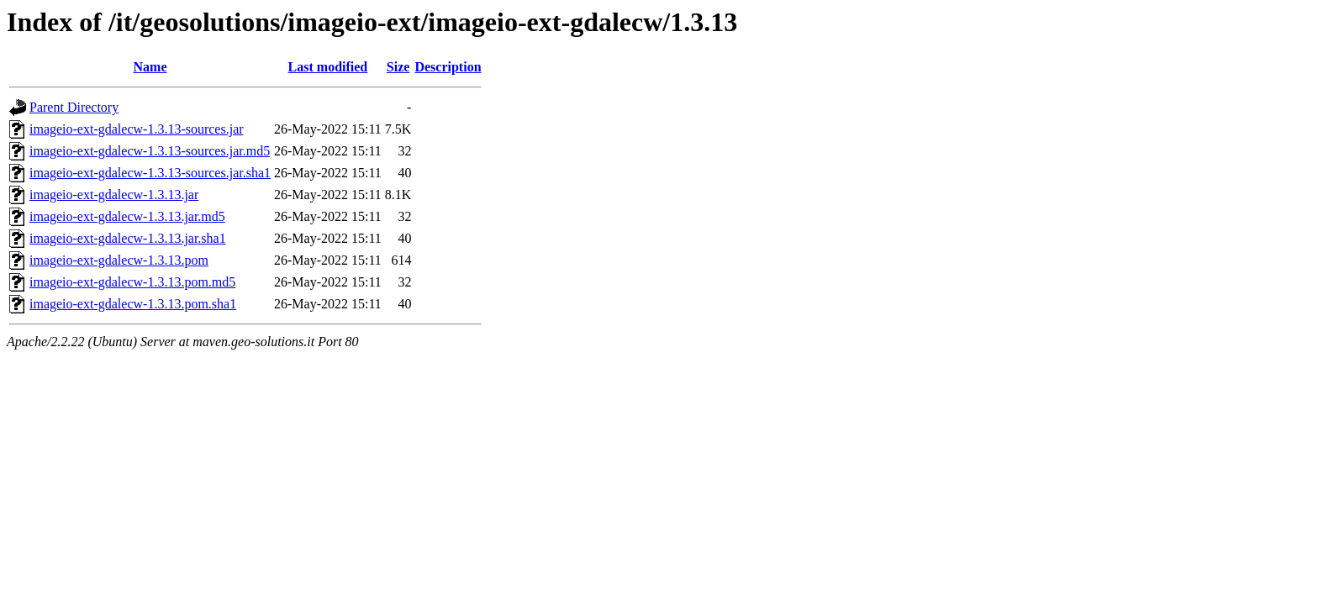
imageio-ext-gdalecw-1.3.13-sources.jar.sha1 (150, 173)
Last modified (328, 67)
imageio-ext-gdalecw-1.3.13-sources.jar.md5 (149, 151)
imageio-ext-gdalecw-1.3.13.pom (118, 260)
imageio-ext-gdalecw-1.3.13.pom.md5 (132, 282)
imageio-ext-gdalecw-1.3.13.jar (113, 194)
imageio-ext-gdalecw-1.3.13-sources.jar (136, 129)
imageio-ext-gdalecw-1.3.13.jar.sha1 (127, 238)
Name (150, 67)
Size (398, 67)
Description (447, 67)
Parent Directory (74, 107)
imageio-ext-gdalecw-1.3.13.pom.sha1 (132, 304)
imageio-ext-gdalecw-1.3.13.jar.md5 (127, 216)
